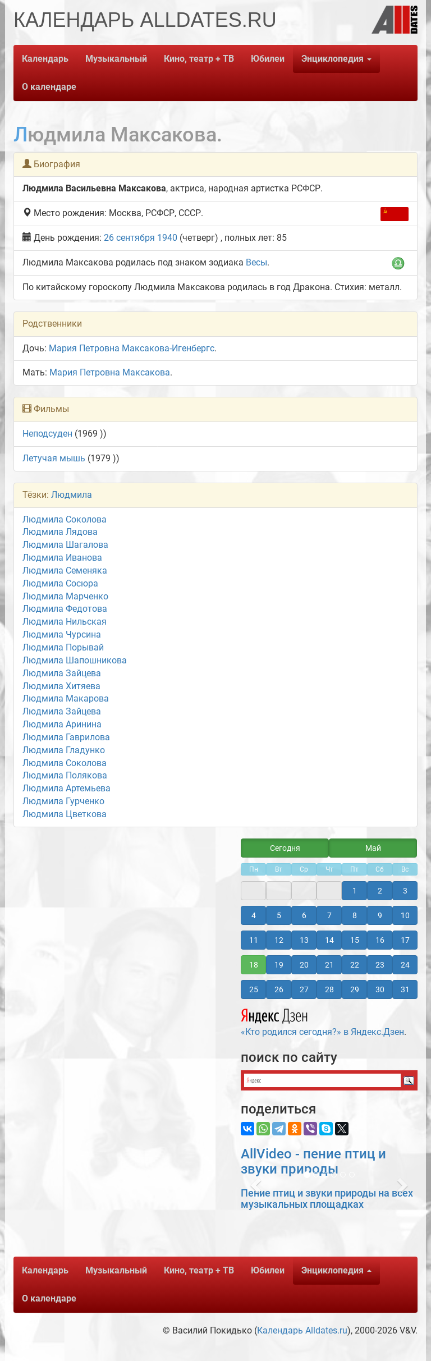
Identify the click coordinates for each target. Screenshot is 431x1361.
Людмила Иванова (62, 557)
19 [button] (278, 964)
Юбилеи (268, 58)
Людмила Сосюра (60, 583)
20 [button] (304, 964)
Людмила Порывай (63, 647)
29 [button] (354, 989)
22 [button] (354, 964)
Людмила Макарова (65, 698)
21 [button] (329, 964)
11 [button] (253, 940)
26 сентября (129, 237)
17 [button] (405, 940)
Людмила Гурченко (63, 801)
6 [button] (304, 915)
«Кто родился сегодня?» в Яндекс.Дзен (322, 1021)
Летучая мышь (53, 458)
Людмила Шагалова (65, 544)
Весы (256, 262)
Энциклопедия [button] (336, 58)
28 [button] (329, 989)
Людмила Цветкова (64, 814)
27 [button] (304, 989)
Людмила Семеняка (64, 570)
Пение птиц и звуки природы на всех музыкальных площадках (327, 1198)
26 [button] (278, 989)
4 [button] (253, 915)
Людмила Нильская (64, 621)
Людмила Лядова (60, 531)
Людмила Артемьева (66, 788)
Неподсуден (47, 433)
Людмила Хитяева (61, 686)
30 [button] (379, 989)
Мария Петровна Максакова (109, 372)
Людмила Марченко (65, 596)
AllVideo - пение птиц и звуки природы (313, 1161)
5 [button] (279, 915)
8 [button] (354, 915)
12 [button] (278, 940)
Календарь (45, 58)
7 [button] (329, 915)
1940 (167, 237)
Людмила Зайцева (61, 673)
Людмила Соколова (64, 519)
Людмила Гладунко (63, 750)
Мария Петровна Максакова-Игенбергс (131, 348)
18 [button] (253, 964)
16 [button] (379, 940)
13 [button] (304, 940)
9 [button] (380, 915)
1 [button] (354, 890)
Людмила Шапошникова (74, 660)
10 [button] (405, 915)
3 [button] (405, 890)
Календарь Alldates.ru (302, 1330)
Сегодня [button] (285, 848)
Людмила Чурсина (61, 634)
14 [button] (329, 940)
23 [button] (379, 964)
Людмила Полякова (64, 775)
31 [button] (405, 989)
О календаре (49, 86)
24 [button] (405, 964)
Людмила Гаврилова (66, 737)
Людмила (71, 494)
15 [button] (354, 940)
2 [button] (380, 890)
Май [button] (373, 848)
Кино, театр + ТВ (199, 58)
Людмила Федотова (64, 608)
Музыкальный (116, 58)
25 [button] (253, 989)
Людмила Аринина (62, 724)
